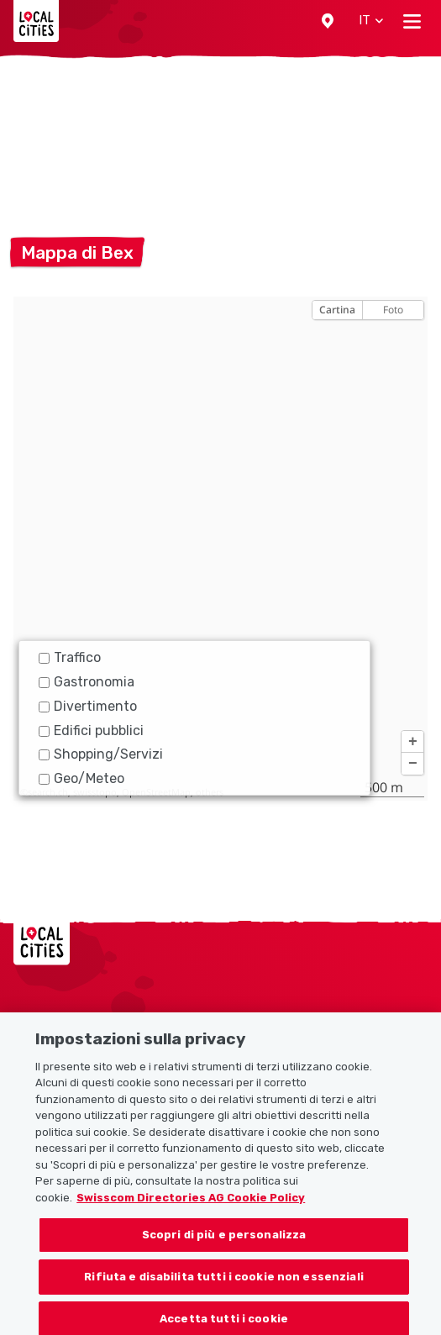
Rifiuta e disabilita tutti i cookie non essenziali (224, 1286)
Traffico (70, 657)
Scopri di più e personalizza (224, 1244)
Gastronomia (86, 682)
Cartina (337, 309)
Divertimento (88, 706)
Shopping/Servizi (101, 754)
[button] (327, 21)
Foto (393, 309)
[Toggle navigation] (412, 21)
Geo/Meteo (81, 778)
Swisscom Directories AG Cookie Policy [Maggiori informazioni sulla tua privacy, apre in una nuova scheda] (190, 1207)
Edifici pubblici (91, 730)
